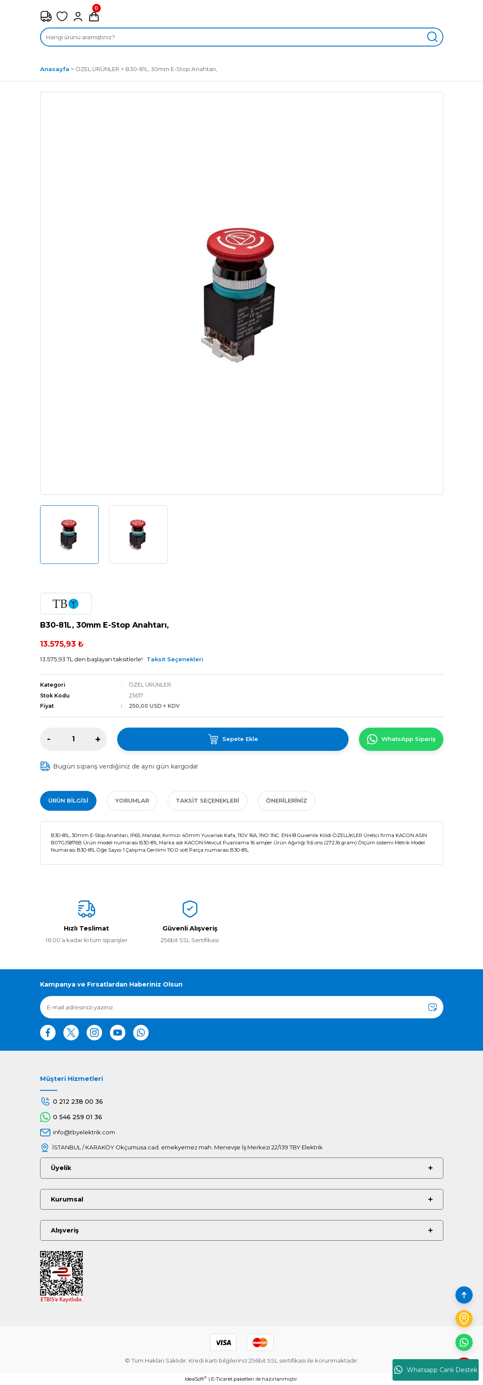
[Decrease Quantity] (49, 739)
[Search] (241, 37)
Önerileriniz (286, 800)
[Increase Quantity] (97, 739)
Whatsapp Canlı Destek (435, 1370)
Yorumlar (132, 800)
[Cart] (94, 16)
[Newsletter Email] (241, 1007)
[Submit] (432, 1007)
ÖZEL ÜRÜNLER (150, 685)
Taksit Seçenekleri (174, 659)
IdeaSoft (196, 1379)
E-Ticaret (221, 1379)
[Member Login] (78, 16)
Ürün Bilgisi (68, 800)
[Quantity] (73, 739)
